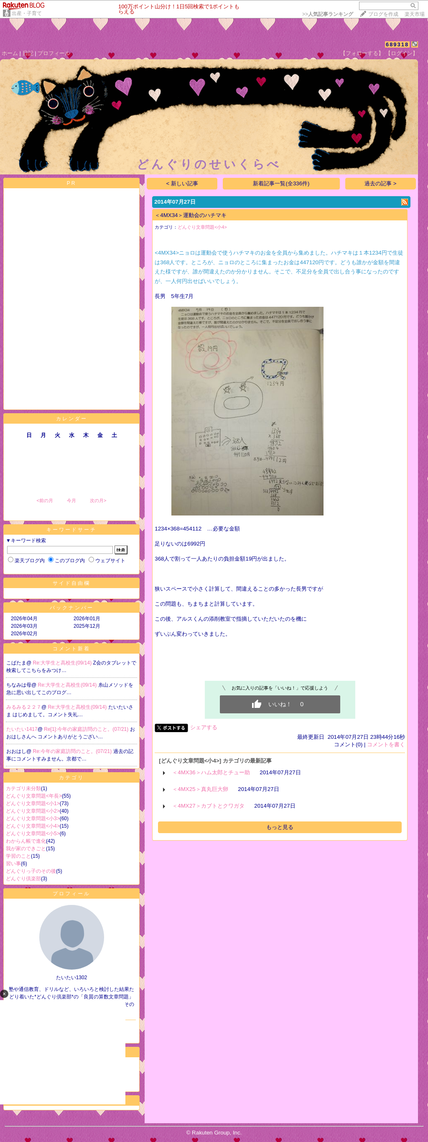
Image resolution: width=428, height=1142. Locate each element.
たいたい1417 (22, 729)
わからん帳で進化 (26, 841)
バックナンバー (72, 608)
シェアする (203, 727)
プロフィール (54, 53)
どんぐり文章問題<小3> (33, 818)
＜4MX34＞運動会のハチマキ (191, 215)
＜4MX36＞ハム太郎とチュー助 (211, 772)
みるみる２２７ (23, 707)
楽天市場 (415, 14)
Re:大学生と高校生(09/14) (63, 663)
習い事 (13, 864)
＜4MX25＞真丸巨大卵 (200, 789)
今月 (71, 500)
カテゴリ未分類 (23, 788)
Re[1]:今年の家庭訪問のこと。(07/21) (87, 729)
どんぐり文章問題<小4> (33, 826)
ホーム (10, 53)
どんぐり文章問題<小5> (33, 833)
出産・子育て (27, 13)
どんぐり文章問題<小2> (33, 811)
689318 (397, 44)
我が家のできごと (26, 848)
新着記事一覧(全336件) (281, 183)
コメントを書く (386, 744)
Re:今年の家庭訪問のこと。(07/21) (73, 751)
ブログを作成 (383, 14)
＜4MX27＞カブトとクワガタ (208, 806)
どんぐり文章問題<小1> (33, 803)
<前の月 (44, 500)
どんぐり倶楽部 (23, 879)
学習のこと (18, 856)
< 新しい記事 (182, 183)
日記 (28, 53)
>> (327, 14)
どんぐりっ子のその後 (31, 871)
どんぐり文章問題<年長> (34, 796)
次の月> (98, 500)
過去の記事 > (380, 183)
